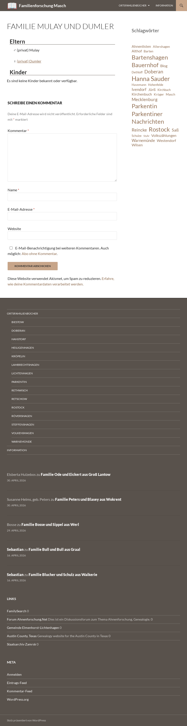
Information (164, 5)
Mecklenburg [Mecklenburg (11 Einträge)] (144, 99)
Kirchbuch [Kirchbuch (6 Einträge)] (164, 90)
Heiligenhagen (23, 347)
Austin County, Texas (22, 636)
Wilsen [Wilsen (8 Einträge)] (137, 145)
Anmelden (14, 674)
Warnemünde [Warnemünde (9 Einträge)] (143, 140)
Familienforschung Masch (42, 5)
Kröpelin (18, 356)
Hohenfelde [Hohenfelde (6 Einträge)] (155, 85)
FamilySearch (16, 611)
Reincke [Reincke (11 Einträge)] (139, 129)
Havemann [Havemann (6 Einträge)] (139, 85)
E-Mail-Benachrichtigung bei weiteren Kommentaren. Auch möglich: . (58, 251)
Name (13, 190)
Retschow (19, 399)
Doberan (18, 330)
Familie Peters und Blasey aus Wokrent (88, 499)
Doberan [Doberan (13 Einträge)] (153, 72)
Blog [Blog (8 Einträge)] (163, 66)
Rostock (18, 407)
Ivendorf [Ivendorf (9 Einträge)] (139, 89)
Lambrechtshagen (25, 364)
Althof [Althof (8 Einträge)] (137, 51)
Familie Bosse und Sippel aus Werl (50, 524)
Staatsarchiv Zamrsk (21, 644)
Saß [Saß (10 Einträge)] (175, 129)
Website (14, 228)
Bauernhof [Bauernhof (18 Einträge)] (145, 64)
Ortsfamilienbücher (132, 5)
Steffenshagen (23, 424)
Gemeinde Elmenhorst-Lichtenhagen (33, 628)
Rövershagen (22, 416)
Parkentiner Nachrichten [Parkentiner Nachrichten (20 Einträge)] (148, 117)
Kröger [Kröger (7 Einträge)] (159, 94)
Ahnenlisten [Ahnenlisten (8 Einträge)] (141, 46)
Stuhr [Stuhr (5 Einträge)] (146, 135)
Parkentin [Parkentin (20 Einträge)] (144, 106)
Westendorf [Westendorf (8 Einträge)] (166, 140)
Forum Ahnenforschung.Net (27, 619)
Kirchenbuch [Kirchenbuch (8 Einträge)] (142, 94)
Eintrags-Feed (17, 683)
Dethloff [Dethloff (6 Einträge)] (137, 72)
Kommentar (18, 130)
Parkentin (19, 382)
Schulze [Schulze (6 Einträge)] (137, 136)
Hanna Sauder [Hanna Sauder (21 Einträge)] (151, 78)
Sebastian (15, 549)
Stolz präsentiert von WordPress (26, 720)
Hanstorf (19, 339)
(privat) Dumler (29, 61)
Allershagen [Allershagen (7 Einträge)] (161, 46)
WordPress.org (18, 699)
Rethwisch (20, 390)
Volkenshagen (23, 433)
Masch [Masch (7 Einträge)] (170, 94)
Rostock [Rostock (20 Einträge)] (159, 129)
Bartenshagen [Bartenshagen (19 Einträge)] (150, 57)
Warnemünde (22, 441)
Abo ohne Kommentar (39, 253)
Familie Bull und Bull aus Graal (54, 549)
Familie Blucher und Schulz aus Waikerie (63, 574)
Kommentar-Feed (19, 691)
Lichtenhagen (22, 373)
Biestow (18, 322)
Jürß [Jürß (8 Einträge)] (152, 89)
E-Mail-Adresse (21, 209)
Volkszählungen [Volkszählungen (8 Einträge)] (163, 135)
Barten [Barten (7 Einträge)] (148, 51)
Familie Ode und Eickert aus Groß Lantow (75, 474)
